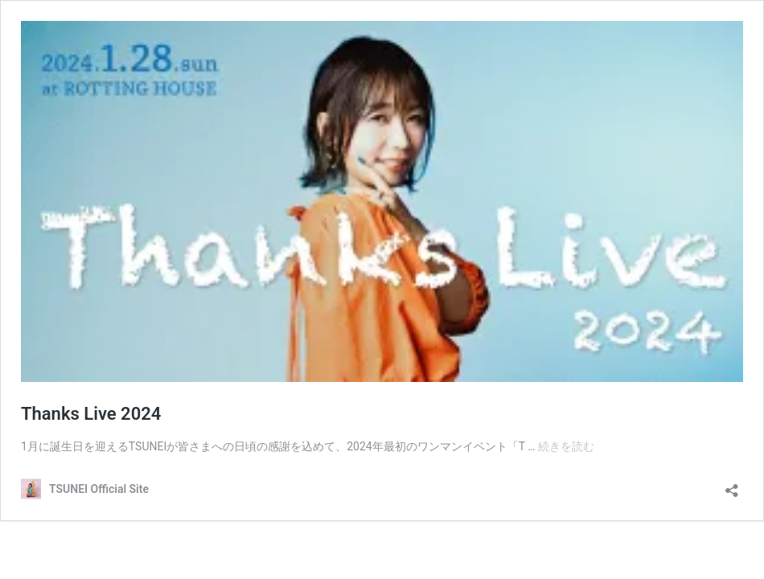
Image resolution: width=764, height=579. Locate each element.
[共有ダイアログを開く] (732, 485)
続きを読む (566, 446)
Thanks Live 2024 (91, 414)
